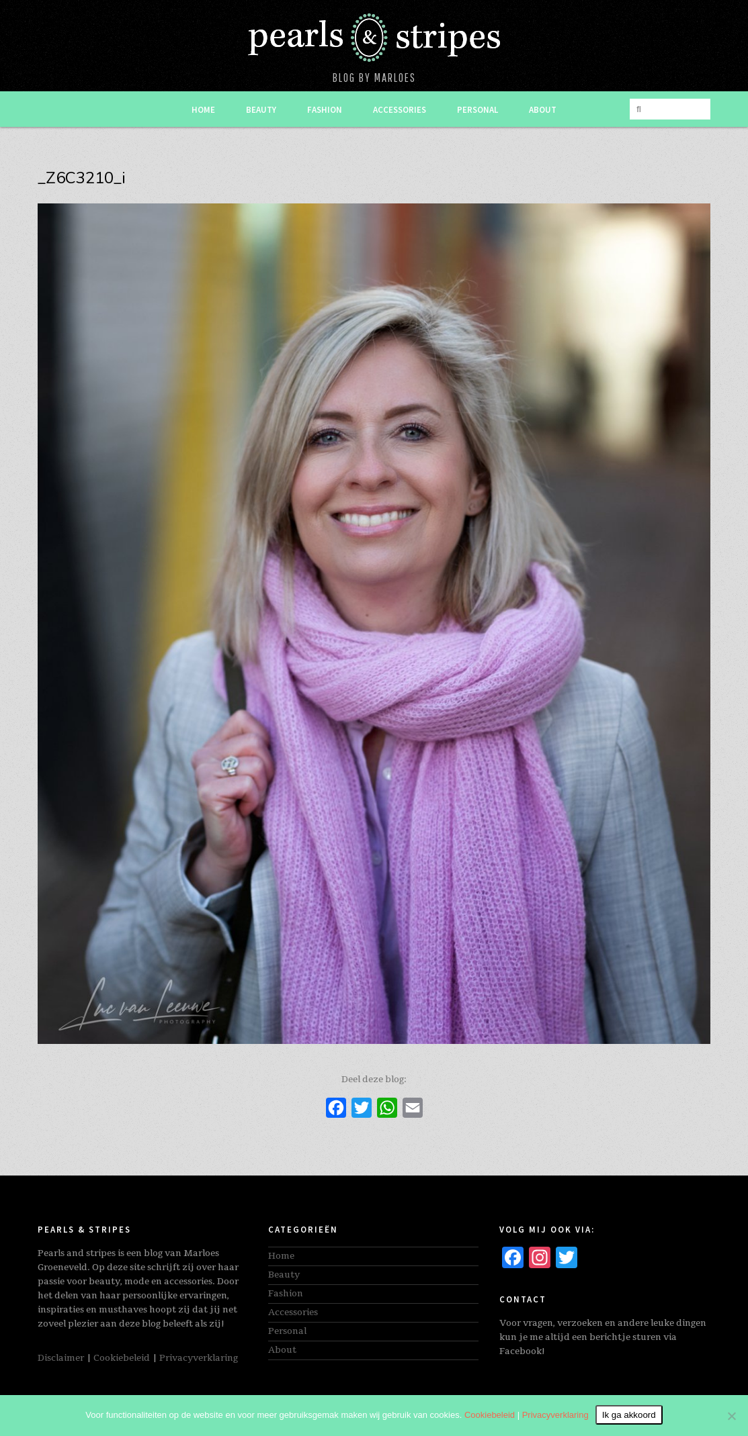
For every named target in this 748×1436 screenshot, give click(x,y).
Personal (477, 109)
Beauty (261, 109)
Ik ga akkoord (629, 1415)
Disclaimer (61, 1358)
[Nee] (731, 1416)
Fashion (324, 109)
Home (203, 109)
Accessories (399, 109)
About (542, 109)
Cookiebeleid (121, 1358)
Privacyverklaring (198, 1358)
